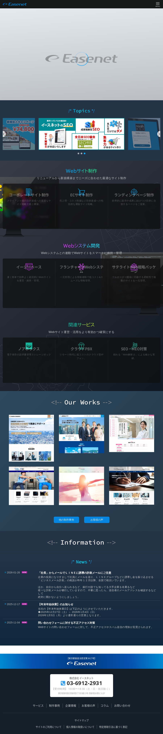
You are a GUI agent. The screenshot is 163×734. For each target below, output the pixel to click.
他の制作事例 (66, 519)
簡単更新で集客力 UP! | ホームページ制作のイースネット (81, 664)
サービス (38, 705)
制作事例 (54, 705)
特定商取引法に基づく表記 (113, 727)
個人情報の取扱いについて (80, 727)
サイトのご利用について (49, 727)
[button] (4, 134)
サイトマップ (82, 720)
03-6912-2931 (81, 683)
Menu (158, 4)
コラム (105, 705)
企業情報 (70, 705)
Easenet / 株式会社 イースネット (15, 4)
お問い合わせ (122, 705)
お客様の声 (96, 519)
